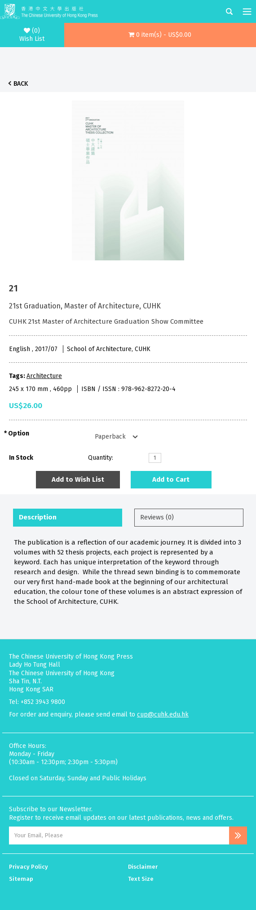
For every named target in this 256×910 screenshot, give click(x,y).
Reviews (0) (157, 517)
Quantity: (100, 458)
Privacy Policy (28, 866)
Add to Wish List (78, 479)
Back (20, 84)
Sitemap (21, 878)
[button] (160, 35)
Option (18, 433)
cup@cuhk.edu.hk (163, 714)
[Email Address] (119, 835)
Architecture (44, 376)
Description (38, 517)
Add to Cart (171, 479)
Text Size (141, 878)
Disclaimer (143, 866)
